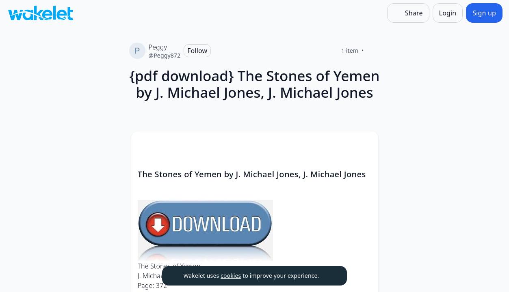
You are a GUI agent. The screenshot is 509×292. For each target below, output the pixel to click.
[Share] (408, 13)
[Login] (448, 13)
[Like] (373, 50)
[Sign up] (484, 13)
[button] (365, 145)
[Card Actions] (365, 144)
